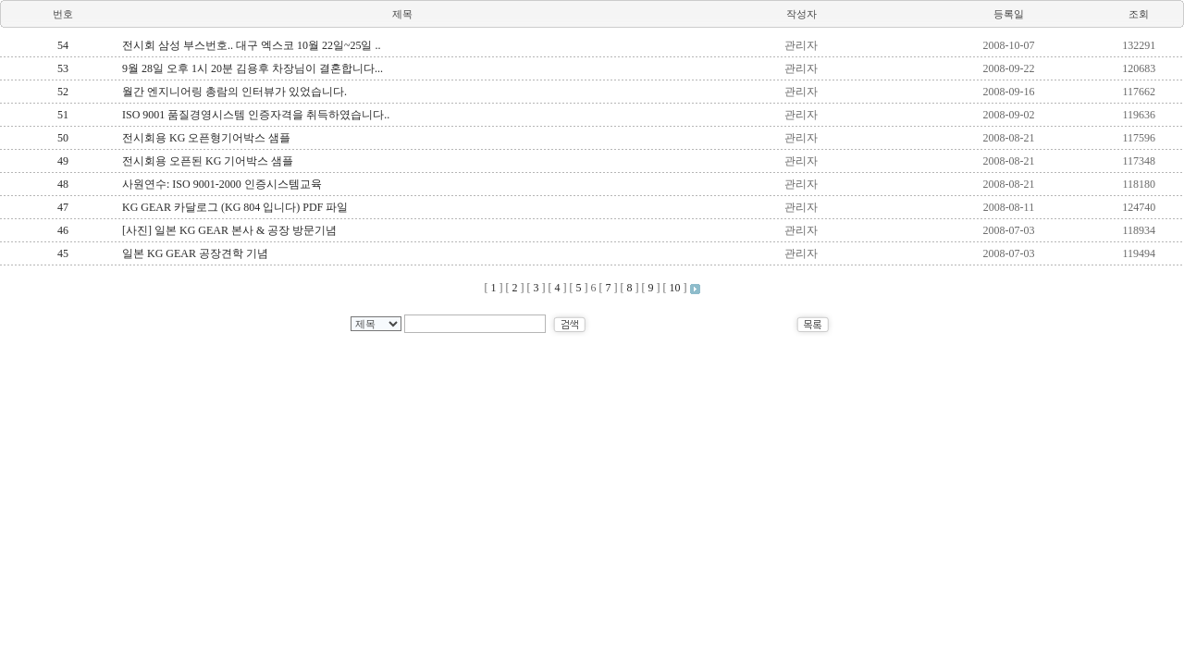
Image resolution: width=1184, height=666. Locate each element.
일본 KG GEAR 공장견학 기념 (195, 253)
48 (62, 184)
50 (62, 137)
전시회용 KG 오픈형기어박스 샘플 (206, 137)
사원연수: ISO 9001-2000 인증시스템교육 (222, 184)
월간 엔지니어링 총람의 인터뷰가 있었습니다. (234, 91)
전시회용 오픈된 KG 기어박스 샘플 (207, 160)
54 (62, 45)
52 (62, 91)
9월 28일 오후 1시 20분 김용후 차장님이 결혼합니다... (252, 68)
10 (675, 287)
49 (62, 160)
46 (62, 230)
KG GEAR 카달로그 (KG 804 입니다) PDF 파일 (235, 207)
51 (62, 114)
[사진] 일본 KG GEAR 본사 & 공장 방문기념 (229, 230)
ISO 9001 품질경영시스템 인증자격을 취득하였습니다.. (255, 114)
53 (62, 68)
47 (62, 207)
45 (62, 253)
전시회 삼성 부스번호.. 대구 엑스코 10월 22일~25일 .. (251, 45)
